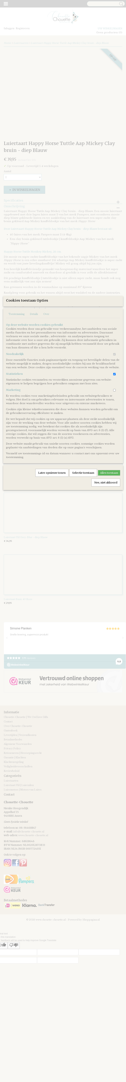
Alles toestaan (109, 509)
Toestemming (16, 350)
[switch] (114, 390)
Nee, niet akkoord (105, 519)
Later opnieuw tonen (52, 509)
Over (46, 350)
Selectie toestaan (83, 509)
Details (34, 350)
